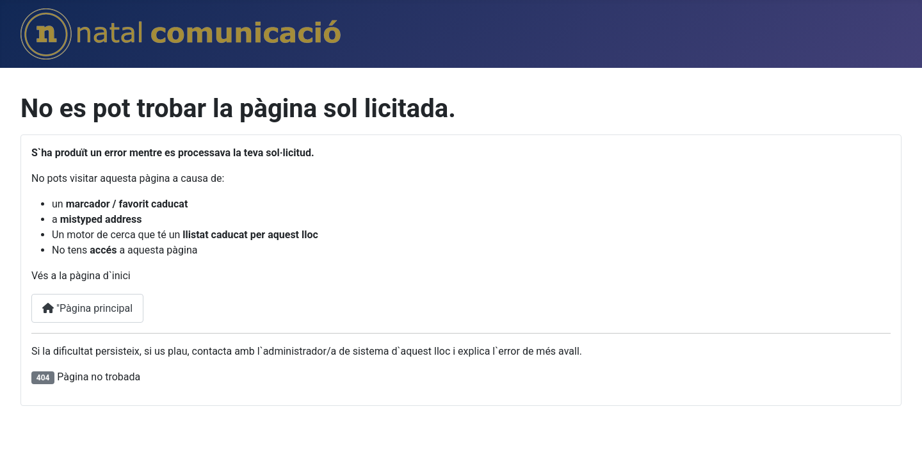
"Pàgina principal (87, 308)
